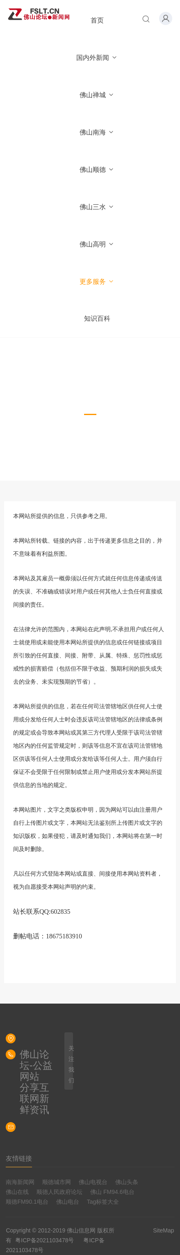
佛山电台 (67, 1201)
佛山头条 (126, 1182)
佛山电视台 (93, 1182)
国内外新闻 (97, 57)
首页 (97, 20)
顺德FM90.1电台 (27, 1201)
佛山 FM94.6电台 (112, 1192)
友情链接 (19, 1158)
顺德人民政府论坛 (59, 1192)
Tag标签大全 (103, 1201)
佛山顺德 (97, 169)
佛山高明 (97, 244)
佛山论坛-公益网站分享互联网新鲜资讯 (36, 1082)
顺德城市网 (56, 1182)
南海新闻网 (20, 1182)
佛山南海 (97, 132)
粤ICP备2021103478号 (44, 1240)
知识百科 (97, 318)
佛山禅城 (97, 94)
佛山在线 (17, 1192)
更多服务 (97, 281)
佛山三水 (97, 206)
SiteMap (163, 1230)
